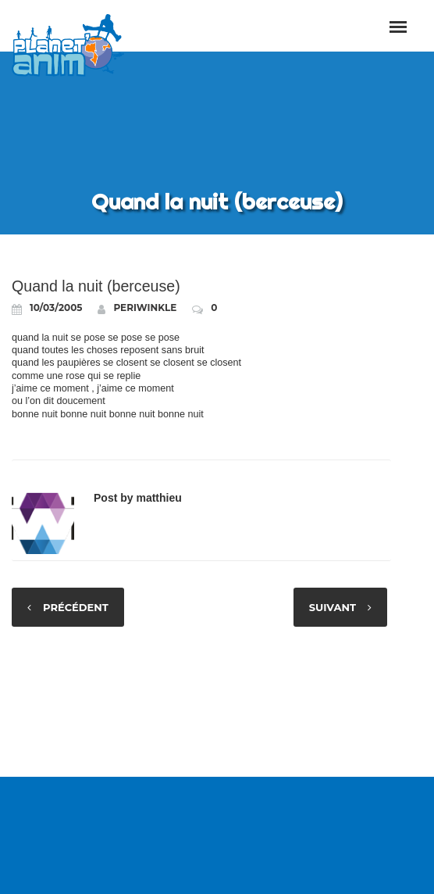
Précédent (75, 607)
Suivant (332, 607)
